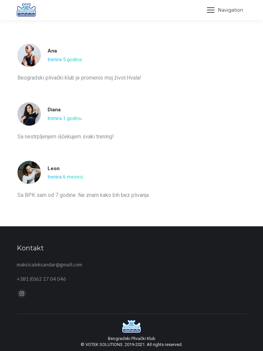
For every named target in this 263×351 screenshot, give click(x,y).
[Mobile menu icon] (225, 10)
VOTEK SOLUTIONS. (105, 344)
